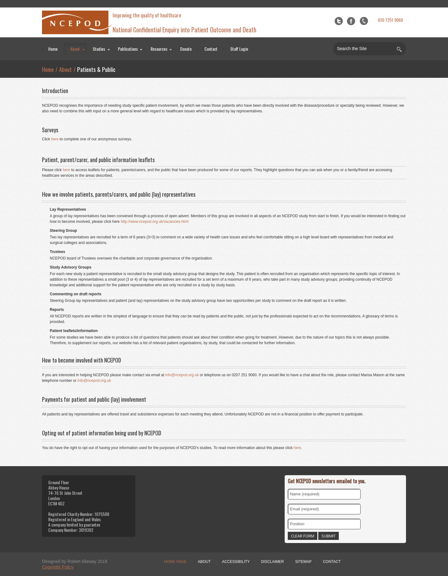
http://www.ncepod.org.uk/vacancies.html (154, 221)
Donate (186, 48)
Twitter (338, 21)
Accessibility (236, 562)
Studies (99, 48)
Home (53, 48)
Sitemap (303, 562)
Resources (159, 48)
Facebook (351, 21)
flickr (364, 21)
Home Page (175, 562)
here (54, 139)
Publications (128, 48)
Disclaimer (272, 562)
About (75, 48)
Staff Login (239, 48)
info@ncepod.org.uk (182, 375)
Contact (210, 48)
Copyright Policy (57, 566)
